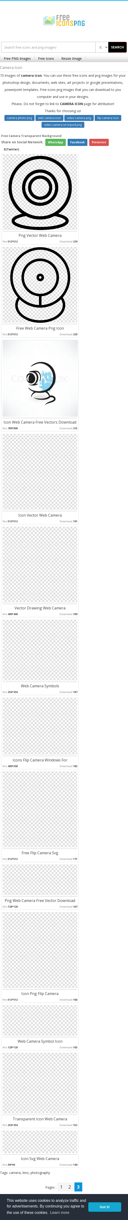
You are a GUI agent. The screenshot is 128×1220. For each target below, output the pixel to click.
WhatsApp (55, 142)
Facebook (77, 142)
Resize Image (71, 58)
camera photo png (19, 118)
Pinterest (99, 142)
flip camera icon (108, 118)
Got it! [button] (105, 1207)
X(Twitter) (11, 149)
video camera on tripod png (63, 125)
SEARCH (117, 47)
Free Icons (46, 58)
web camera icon (49, 118)
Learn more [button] (59, 1213)
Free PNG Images (17, 58)
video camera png (79, 118)
